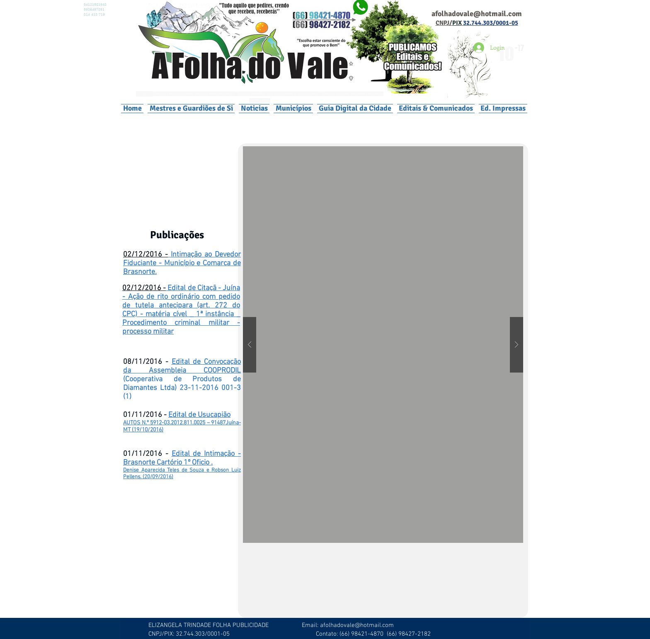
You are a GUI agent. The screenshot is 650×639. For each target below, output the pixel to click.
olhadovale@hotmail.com (480, 13)
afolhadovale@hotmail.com (357, 625)
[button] (293, 108)
